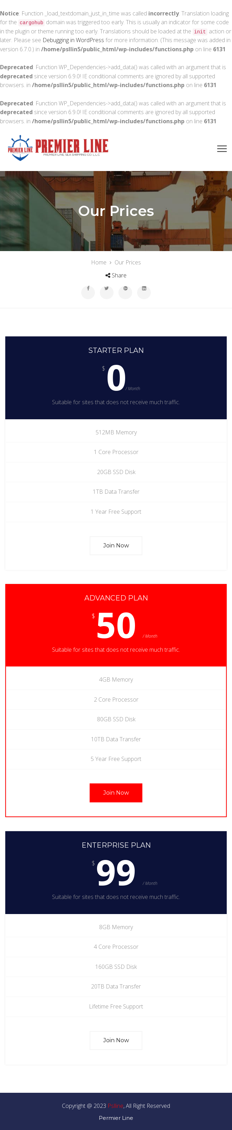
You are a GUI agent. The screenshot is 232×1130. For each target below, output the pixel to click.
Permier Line (116, 1116)
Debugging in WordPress (73, 40)
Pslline (115, 1105)
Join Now (116, 544)
